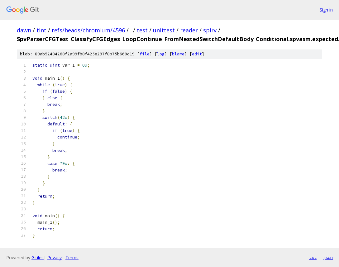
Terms (72, 257)
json (328, 257)
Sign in (326, 10)
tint (41, 30)
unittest (164, 30)
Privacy (54, 257)
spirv (210, 30)
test (142, 30)
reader (189, 30)
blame (178, 54)
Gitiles (37, 257)
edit (197, 54)
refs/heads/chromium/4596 (88, 30)
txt (313, 257)
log (161, 54)
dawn (24, 30)
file (145, 54)
